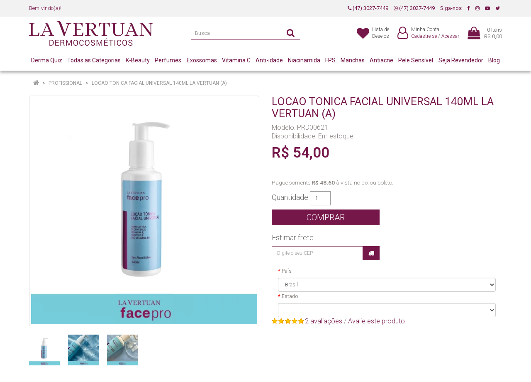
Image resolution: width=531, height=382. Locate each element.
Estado (290, 296)
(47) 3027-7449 (368, 8)
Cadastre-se (424, 36)
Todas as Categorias (94, 60)
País (287, 271)
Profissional (65, 83)
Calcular (371, 253)
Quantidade (290, 197)
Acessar (450, 36)
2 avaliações (323, 321)
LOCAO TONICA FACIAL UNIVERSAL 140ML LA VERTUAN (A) (159, 83)
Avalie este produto (376, 321)
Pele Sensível (415, 60)
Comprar (326, 217)
